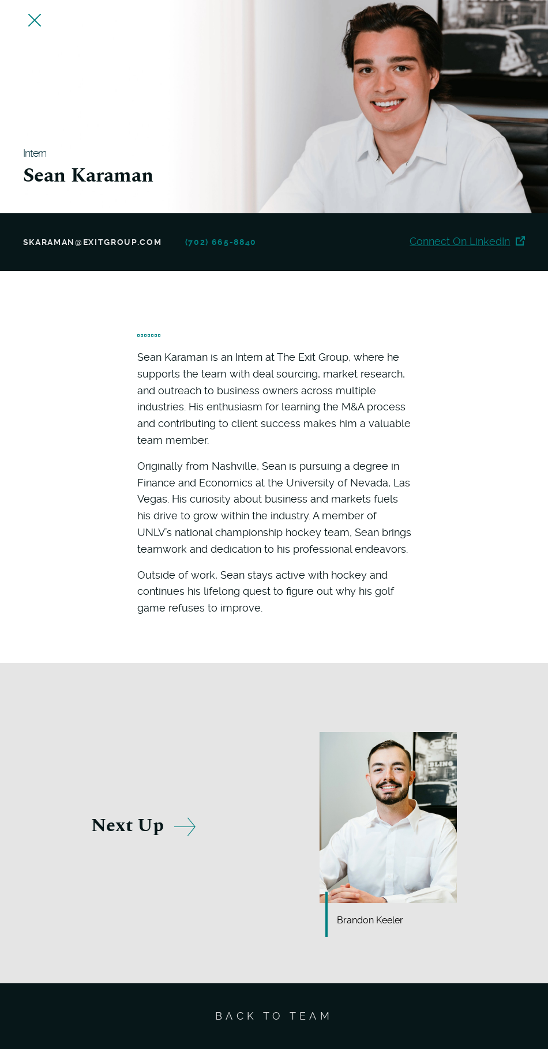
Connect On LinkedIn (467, 241)
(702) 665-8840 (221, 242)
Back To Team (273, 1016)
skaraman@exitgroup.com (92, 242)
